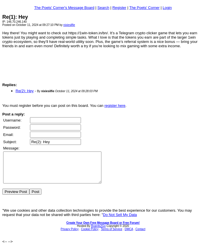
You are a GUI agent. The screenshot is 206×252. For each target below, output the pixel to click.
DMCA (129, 235)
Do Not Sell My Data (120, 221)
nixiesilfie (69, 24)
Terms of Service (111, 235)
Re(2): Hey (25, 91)
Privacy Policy (70, 235)
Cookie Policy (90, 235)
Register (119, 7)
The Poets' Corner (144, 7)
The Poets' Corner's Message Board (64, 7)
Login (167, 7)
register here (114, 105)
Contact (140, 235)
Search (103, 7)
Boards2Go (98, 232)
